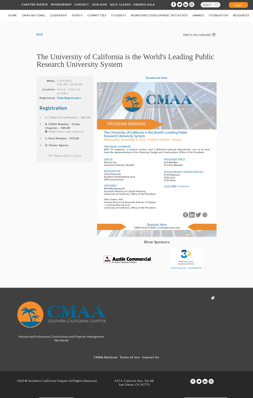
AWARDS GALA (144, 4)
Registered (47, 97)
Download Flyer (157, 77)
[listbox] (199, 34)
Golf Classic (121, 4)
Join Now (99, 4)
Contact (82, 4)
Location (49, 89)
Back (39, 34)
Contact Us (150, 357)
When (51, 80)
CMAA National (105, 357)
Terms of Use (129, 357)
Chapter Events (34, 4)
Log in (238, 5)
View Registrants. (69, 97)
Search (216, 5)
